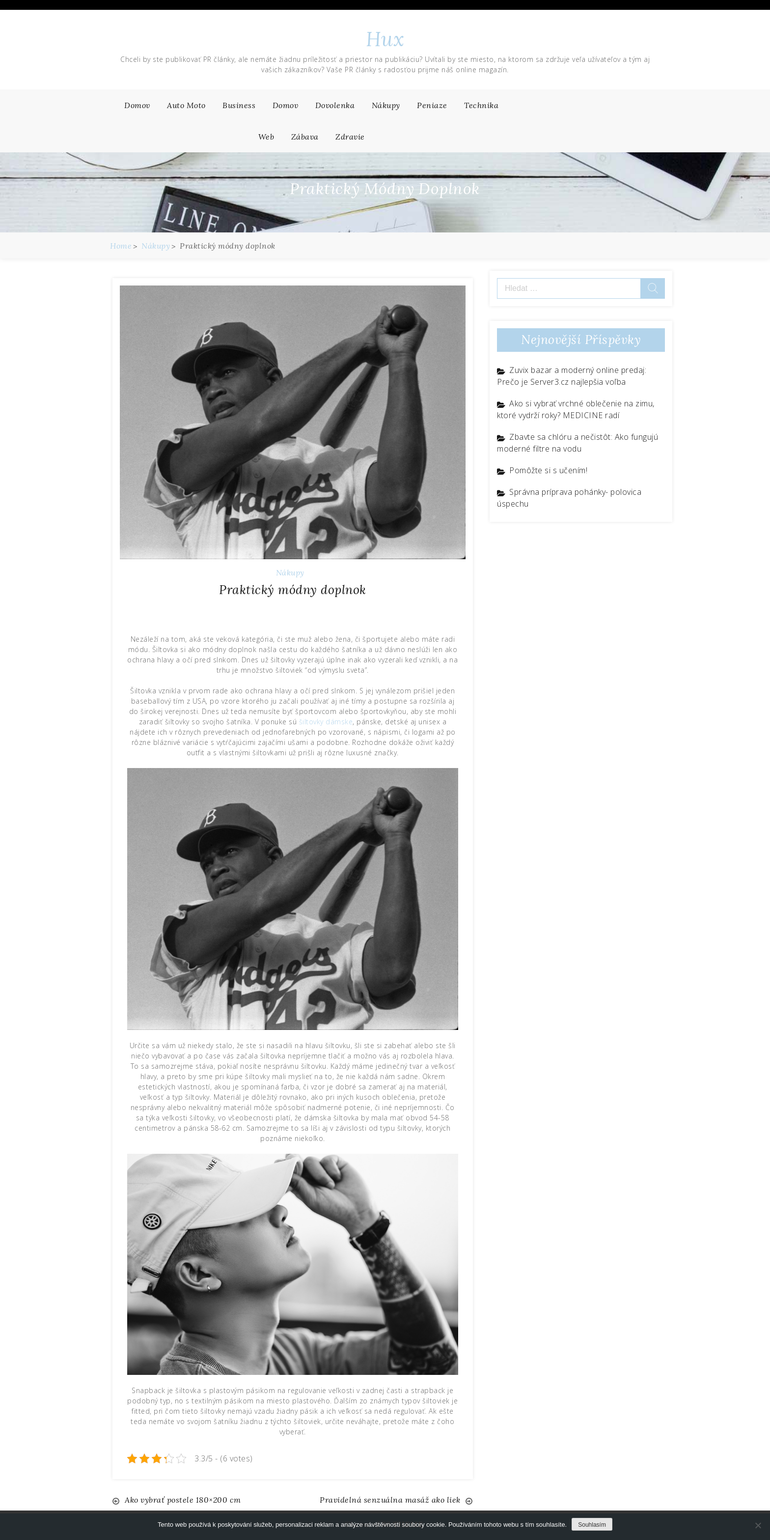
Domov (137, 105)
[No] (758, 1525)
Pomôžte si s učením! (548, 470)
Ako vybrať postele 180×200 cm (183, 1500)
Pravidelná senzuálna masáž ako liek (390, 1500)
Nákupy (386, 105)
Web (266, 137)
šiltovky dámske (326, 721)
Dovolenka (335, 105)
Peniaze (432, 105)
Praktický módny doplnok (292, 590)
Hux (385, 39)
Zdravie (350, 137)
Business (238, 105)
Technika (481, 105)
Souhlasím (592, 1524)
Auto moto (186, 105)
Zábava (305, 137)
